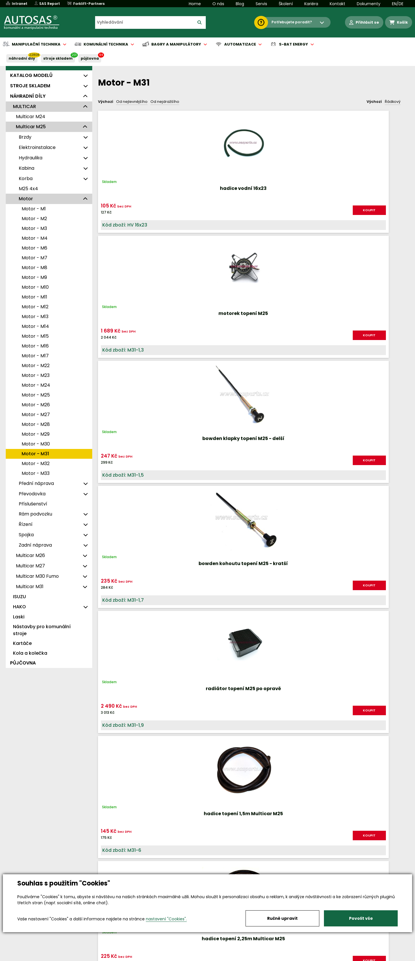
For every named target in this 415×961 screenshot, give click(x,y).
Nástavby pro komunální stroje (42, 630)
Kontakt (337, 4)
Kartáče (22, 643)
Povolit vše (361, 918)
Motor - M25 (36, 395)
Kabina (26, 168)
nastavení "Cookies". (166, 919)
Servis (261, 4)
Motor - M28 (36, 424)
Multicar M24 (30, 116)
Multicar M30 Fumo (37, 576)
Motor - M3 (34, 228)
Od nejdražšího (164, 101)
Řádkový (393, 101)
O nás (218, 4)
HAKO (19, 606)
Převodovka (32, 493)
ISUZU (19, 596)
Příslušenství (33, 504)
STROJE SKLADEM (58, 58)
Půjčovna (217, 957)
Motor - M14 (35, 326)
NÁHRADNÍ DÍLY (22, 58)
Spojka (26, 534)
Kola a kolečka (30, 653)
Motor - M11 (34, 297)
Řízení (26, 524)
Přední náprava (36, 483)
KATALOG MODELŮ (31, 75)
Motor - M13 (35, 316)
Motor (26, 198)
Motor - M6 (34, 248)
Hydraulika (30, 157)
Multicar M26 (30, 555)
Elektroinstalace (37, 147)
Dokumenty (368, 4)
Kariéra (311, 4)
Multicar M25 (31, 126)
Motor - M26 (36, 404)
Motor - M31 (35, 453)
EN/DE (397, 4)
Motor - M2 (34, 218)
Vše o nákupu (54, 957)
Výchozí (105, 101)
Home (195, 4)
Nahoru (107, 499)
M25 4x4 (28, 188)
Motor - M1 (34, 208)
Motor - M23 (36, 375)
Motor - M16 (35, 346)
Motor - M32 (36, 463)
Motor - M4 (35, 238)
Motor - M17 (35, 355)
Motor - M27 (36, 414)
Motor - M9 (34, 277)
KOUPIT (152, 210)
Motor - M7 (34, 257)
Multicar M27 (30, 565)
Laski (18, 616)
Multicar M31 (30, 586)
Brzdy (25, 137)
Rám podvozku (35, 514)
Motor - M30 (36, 444)
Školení (286, 4)
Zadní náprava (35, 545)
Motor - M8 (34, 267)
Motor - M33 (36, 473)
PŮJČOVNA (90, 58)
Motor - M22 (36, 365)
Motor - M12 (35, 306)
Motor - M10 (35, 287)
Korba (26, 178)
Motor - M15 (35, 336)
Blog (240, 4)
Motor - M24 (36, 385)
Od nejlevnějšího (132, 101)
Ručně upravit (282, 918)
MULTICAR (24, 106)
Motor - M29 (36, 434)
